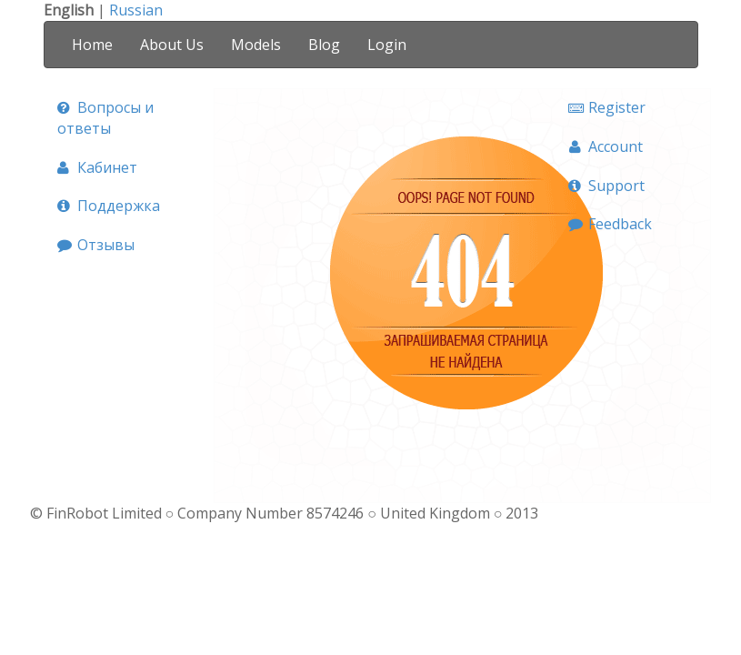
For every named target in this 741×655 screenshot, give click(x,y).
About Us (172, 45)
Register (607, 107)
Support (606, 186)
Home (92, 45)
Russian (136, 10)
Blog (324, 45)
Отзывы (96, 245)
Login (386, 45)
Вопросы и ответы (105, 117)
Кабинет (97, 167)
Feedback (610, 224)
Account (605, 146)
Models (256, 45)
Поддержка (108, 206)
